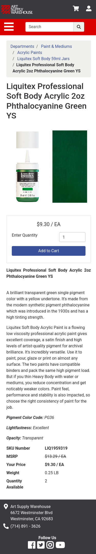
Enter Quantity (24, 235)
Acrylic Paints (29, 52)
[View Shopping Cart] (76, 9)
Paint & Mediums (56, 46)
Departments (22, 46)
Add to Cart (48, 250)
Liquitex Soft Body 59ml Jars (43, 58)
